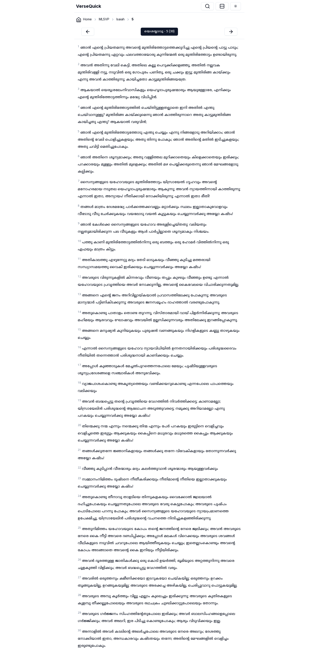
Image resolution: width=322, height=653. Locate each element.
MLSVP (104, 19)
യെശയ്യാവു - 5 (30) (159, 31)
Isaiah (120, 19)
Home (87, 19)
